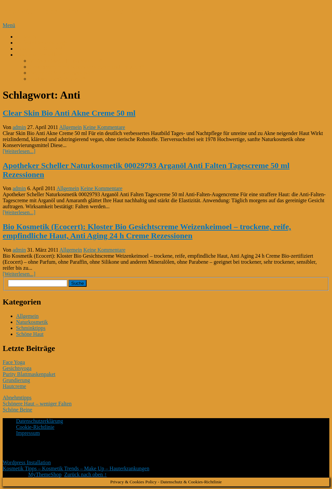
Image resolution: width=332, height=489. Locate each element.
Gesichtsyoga (17, 368)
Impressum (28, 433)
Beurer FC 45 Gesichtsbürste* (61, 73)
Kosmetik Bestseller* (39, 54)
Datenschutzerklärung (39, 421)
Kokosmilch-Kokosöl (39, 48)
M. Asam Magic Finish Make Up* (66, 61)
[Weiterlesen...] (19, 151)
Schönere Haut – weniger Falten (37, 403)
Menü (9, 25)
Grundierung (16, 380)
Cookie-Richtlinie (35, 427)
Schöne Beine (17, 409)
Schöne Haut (29, 334)
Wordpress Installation (27, 462)
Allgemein (70, 127)
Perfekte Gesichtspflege (41, 42)
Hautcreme (14, 386)
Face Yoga (14, 362)
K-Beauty (26, 36)
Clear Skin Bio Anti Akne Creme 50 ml (69, 113)
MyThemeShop (45, 474)
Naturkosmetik (32, 322)
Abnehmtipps (17, 397)
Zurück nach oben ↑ (85, 474)
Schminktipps (30, 328)
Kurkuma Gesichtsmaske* (57, 79)
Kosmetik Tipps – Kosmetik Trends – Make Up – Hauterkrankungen (120, 11)
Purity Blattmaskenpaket (29, 374)
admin (19, 127)
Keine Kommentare (104, 127)
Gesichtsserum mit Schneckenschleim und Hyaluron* (86, 67)
